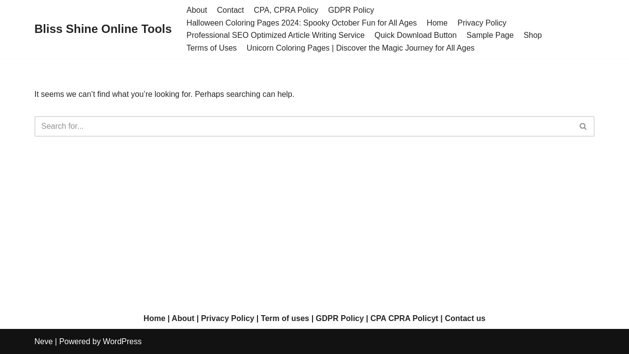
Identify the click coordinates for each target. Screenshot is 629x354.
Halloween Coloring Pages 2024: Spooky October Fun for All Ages (302, 23)
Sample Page (490, 35)
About (197, 10)
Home (437, 23)
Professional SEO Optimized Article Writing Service (276, 35)
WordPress (122, 341)
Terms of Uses (212, 48)
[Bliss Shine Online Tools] (103, 29)
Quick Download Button (415, 35)
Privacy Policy (482, 23)
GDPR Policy (351, 10)
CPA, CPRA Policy (286, 10)
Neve (43, 341)
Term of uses (285, 318)
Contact (230, 10)
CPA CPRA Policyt (404, 318)
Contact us (465, 318)
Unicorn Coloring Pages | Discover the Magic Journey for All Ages (361, 48)
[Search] (303, 126)
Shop (532, 35)
